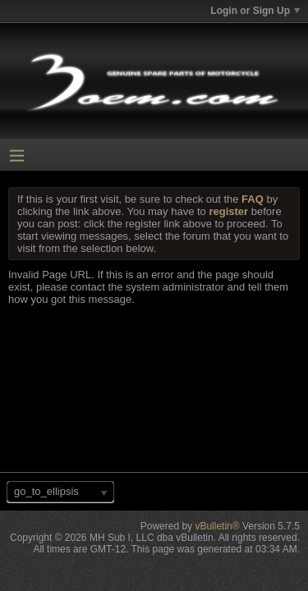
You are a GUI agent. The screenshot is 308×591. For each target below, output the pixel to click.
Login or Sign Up (255, 10)
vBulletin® (217, 526)
